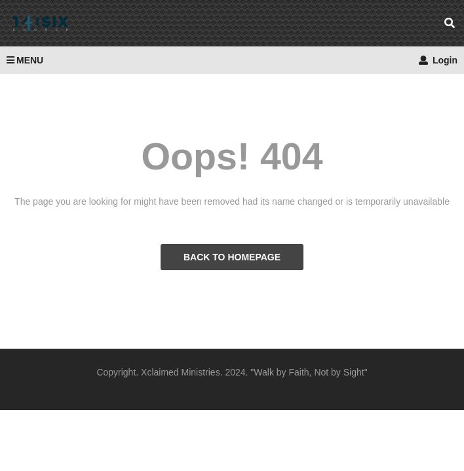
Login (438, 60)
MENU (25, 60)
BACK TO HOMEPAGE (232, 257)
